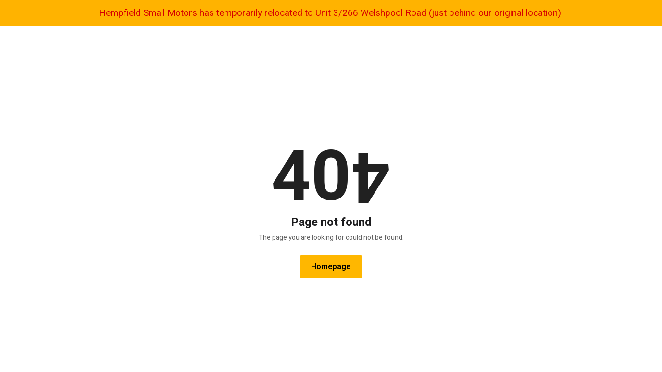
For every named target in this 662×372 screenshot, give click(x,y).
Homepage (331, 267)
